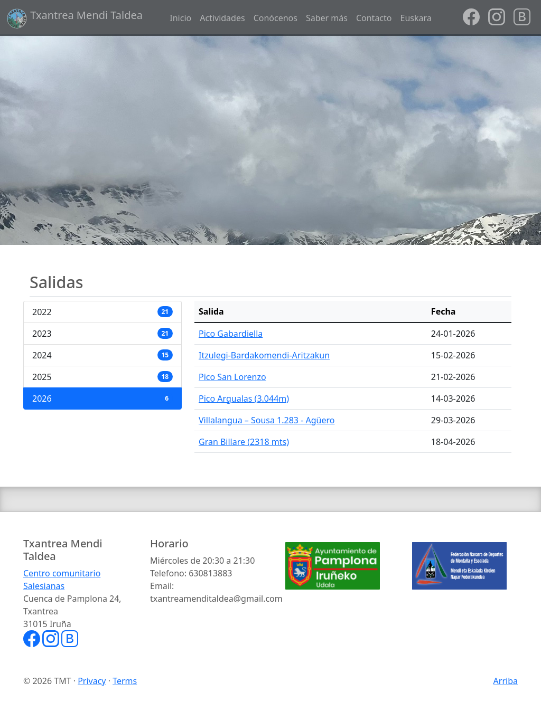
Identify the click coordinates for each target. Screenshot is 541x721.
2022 (102, 312)
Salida (211, 311)
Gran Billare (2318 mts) (244, 442)
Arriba (505, 681)
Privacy (92, 681)
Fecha (443, 311)
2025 (102, 377)
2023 (102, 333)
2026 (102, 398)
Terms (125, 681)
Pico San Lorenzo (232, 377)
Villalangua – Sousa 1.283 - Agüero (266, 420)
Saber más (327, 18)
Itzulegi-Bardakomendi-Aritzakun (264, 355)
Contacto (374, 18)
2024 (102, 355)
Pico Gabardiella (231, 333)
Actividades (222, 18)
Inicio (180, 18)
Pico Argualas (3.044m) (244, 398)
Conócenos (275, 18)
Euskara (416, 18)
